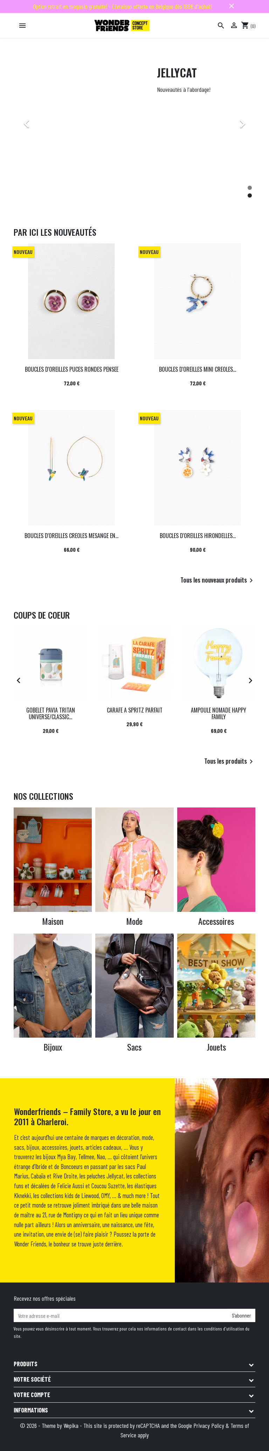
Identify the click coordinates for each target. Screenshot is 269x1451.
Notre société (32, 1379)
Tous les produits (229, 761)
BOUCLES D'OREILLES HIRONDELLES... (198, 535)
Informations (31, 1410)
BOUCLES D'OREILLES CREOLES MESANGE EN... (71, 535)
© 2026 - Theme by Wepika (50, 1425)
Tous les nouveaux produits (217, 580)
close (231, 6)
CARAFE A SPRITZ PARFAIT (135, 710)
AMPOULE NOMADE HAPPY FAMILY (218, 713)
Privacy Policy (208, 1425)
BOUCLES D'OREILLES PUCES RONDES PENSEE (71, 369)
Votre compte (32, 1394)
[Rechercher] (221, 25)
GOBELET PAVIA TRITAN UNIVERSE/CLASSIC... (50, 713)
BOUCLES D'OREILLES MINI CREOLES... (197, 369)
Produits (25, 1364)
